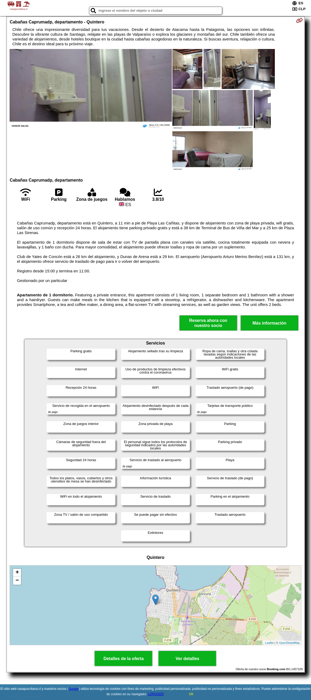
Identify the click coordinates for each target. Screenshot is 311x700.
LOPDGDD (156, 694)
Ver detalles (187, 658)
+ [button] (17, 573)
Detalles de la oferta (123, 658)
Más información (269, 323)
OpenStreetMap (289, 642)
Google (73, 689)
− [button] (17, 581)
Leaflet (269, 642)
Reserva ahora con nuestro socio (208, 323)
